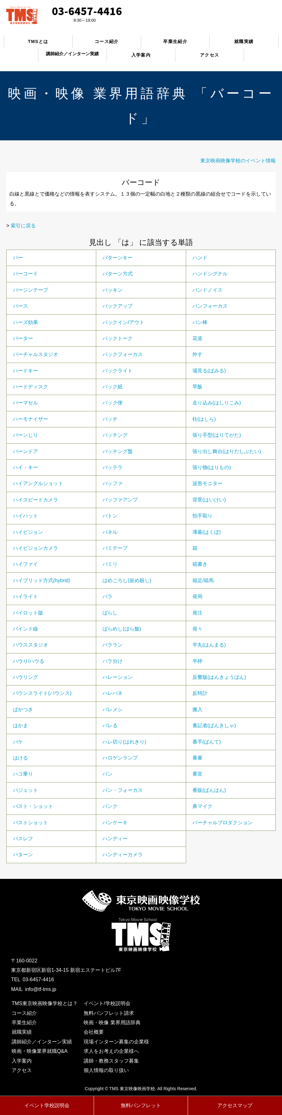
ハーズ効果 (25, 322)
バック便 (112, 402)
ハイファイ (25, 564)
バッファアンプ (120, 499)
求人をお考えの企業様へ (111, 1051)
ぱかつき (23, 709)
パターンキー (117, 257)
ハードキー (25, 370)
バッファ (112, 483)
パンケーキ (115, 822)
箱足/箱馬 (203, 580)
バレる (110, 725)
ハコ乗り (23, 774)
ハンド (199, 257)
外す (197, 354)
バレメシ (112, 709)
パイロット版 (28, 612)
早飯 (197, 386)
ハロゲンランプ (120, 757)
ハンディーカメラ (122, 854)
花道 (197, 338)
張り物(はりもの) (211, 467)
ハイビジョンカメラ (35, 548)
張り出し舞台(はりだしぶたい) (226, 451)
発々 (197, 628)
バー (18, 257)
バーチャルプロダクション (222, 822)
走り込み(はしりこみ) (216, 402)
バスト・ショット (33, 806)
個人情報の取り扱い (106, 1070)
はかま (20, 725)
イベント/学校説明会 (107, 1003)
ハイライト (25, 596)
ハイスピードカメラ (35, 499)
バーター (23, 338)
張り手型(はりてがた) (216, 435)
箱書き (199, 564)
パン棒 (199, 322)
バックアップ (117, 306)
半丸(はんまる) (209, 644)
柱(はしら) (204, 419)
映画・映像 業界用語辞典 (112, 1022)
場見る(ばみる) (209, 370)
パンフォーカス (210, 306)
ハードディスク (30, 386)
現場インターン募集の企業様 (116, 1041)
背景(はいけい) (209, 499)
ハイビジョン (28, 532)
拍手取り (202, 515)
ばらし (110, 612)
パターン (23, 854)
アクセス (209, 54)
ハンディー (115, 838)
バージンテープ (30, 290)
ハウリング (25, 677)
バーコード (25, 273)
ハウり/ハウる (28, 661)
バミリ (110, 564)
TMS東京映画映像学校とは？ (45, 1003)
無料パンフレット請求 (109, 1013)
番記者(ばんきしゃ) (214, 725)
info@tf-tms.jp (40, 989)
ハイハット (25, 515)
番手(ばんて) (206, 741)
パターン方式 (117, 273)
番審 (197, 757)
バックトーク (117, 338)
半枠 (197, 661)
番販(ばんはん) (209, 790)
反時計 (199, 693)
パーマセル (25, 402)
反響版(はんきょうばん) (219, 677)
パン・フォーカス (122, 790)
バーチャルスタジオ (35, 354)
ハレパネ (112, 693)
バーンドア (25, 451)
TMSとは (38, 41)
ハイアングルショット (38, 483)
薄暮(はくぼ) (206, 532)
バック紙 (112, 386)
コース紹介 (107, 41)
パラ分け (112, 661)
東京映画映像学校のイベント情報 (238, 160)
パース (20, 306)
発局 (197, 596)
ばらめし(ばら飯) (121, 628)
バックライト (117, 370)
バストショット (30, 822)
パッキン (112, 290)
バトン (110, 515)
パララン (112, 644)
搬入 (197, 709)
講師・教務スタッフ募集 (111, 1061)
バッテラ (112, 467)
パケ (18, 741)
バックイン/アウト (123, 322)
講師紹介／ (72, 53)
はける (20, 757)
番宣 (197, 774)
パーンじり (25, 435)
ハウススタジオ (30, 644)
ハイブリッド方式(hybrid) (41, 580)
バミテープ (115, 548)
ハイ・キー (25, 467)
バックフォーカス (122, 354)
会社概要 (94, 1032)
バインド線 (25, 628)
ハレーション (117, 677)
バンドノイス (207, 290)
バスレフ (23, 838)
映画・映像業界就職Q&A (40, 1051)
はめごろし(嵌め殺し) (126, 580)
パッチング (115, 435)
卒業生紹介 (175, 41)
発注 (197, 612)
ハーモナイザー (30, 419)
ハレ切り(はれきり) (124, 741)
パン (107, 774)
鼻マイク (202, 806)
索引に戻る (23, 225)
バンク (110, 806)
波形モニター (207, 483)
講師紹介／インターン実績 (42, 1041)
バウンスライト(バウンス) (42, 693)
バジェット (25, 790)
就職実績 (244, 41)
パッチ (110, 419)
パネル (110, 532)
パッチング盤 (117, 451)
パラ (107, 596)
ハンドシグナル (210, 273)
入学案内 (141, 54)
